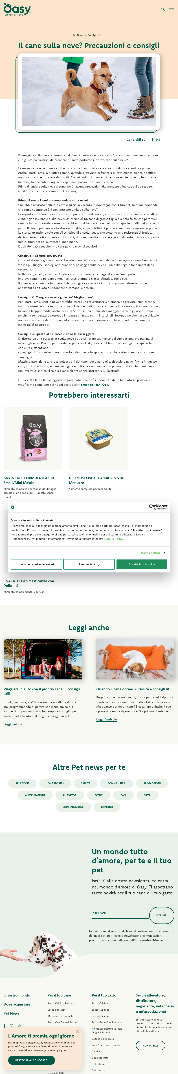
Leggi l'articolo (14, 629)
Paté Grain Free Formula (62, 965)
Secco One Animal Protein (63, 927)
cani (124, 700)
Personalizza (89, 564)
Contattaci (150, 950)
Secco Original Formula (61, 908)
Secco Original (100, 908)
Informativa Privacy (149, 845)
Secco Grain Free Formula (63, 940)
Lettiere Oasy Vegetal (104, 1019)
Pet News (11, 918)
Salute (85, 688)
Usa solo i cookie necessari (36, 564)
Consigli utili (117, 688)
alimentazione (73, 712)
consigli (107, 712)
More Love (98, 1000)
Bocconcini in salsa (103, 943)
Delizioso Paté (56, 978)
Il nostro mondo (17, 900)
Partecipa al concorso (32, 1060)
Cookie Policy (113, 538)
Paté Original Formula (60, 946)
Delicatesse (98, 969)
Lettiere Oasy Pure (102, 1013)
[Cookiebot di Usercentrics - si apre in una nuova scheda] (152, 507)
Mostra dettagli (151, 552)
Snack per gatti (100, 1007)
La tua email (99, 818)
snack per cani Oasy (95, 384)
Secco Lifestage (57, 914)
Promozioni (152, 688)
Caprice (96, 956)
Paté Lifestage (56, 952)
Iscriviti (161, 820)
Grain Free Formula (59, 933)
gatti (148, 700)
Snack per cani (56, 1003)
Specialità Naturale (59, 996)
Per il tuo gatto (104, 900)
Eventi (99, 700)
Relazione (22, 688)
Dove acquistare (17, 909)
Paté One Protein (58, 959)
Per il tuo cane (59, 900)
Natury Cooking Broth (104, 988)
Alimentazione (35, 700)
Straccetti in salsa (58, 984)
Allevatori (70, 700)
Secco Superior (100, 914)
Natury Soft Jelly (57, 990)
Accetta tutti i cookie (142, 564)
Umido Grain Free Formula (63, 971)
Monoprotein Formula (60, 921)
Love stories (54, 688)
